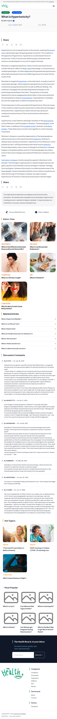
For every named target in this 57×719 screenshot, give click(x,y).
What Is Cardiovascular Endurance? (39, 248)
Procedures (35, 675)
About (33, 695)
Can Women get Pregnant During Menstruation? (26, 629)
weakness (47, 144)
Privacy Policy (4, 716)
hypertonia (22, 81)
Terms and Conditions (15, 716)
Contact (34, 698)
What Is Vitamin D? (37, 278)
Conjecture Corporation (19, 713)
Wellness (33, 244)
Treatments (5, 244)
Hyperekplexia (26, 98)
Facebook (34, 706)
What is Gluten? (9, 627)
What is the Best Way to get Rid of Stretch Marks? (46, 629)
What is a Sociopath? (46, 606)
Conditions (5, 275)
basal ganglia (48, 121)
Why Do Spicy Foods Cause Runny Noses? (11, 307)
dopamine (37, 139)
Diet (31, 275)
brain (29, 68)
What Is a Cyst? (9, 606)
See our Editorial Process (15, 212)
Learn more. (51, 1)
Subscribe (39, 655)
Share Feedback (42, 212)
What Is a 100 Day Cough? (11, 278)
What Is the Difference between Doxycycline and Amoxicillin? (13, 248)
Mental (5, 545)
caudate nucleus (30, 126)
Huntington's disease (9, 160)
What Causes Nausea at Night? (14, 578)
